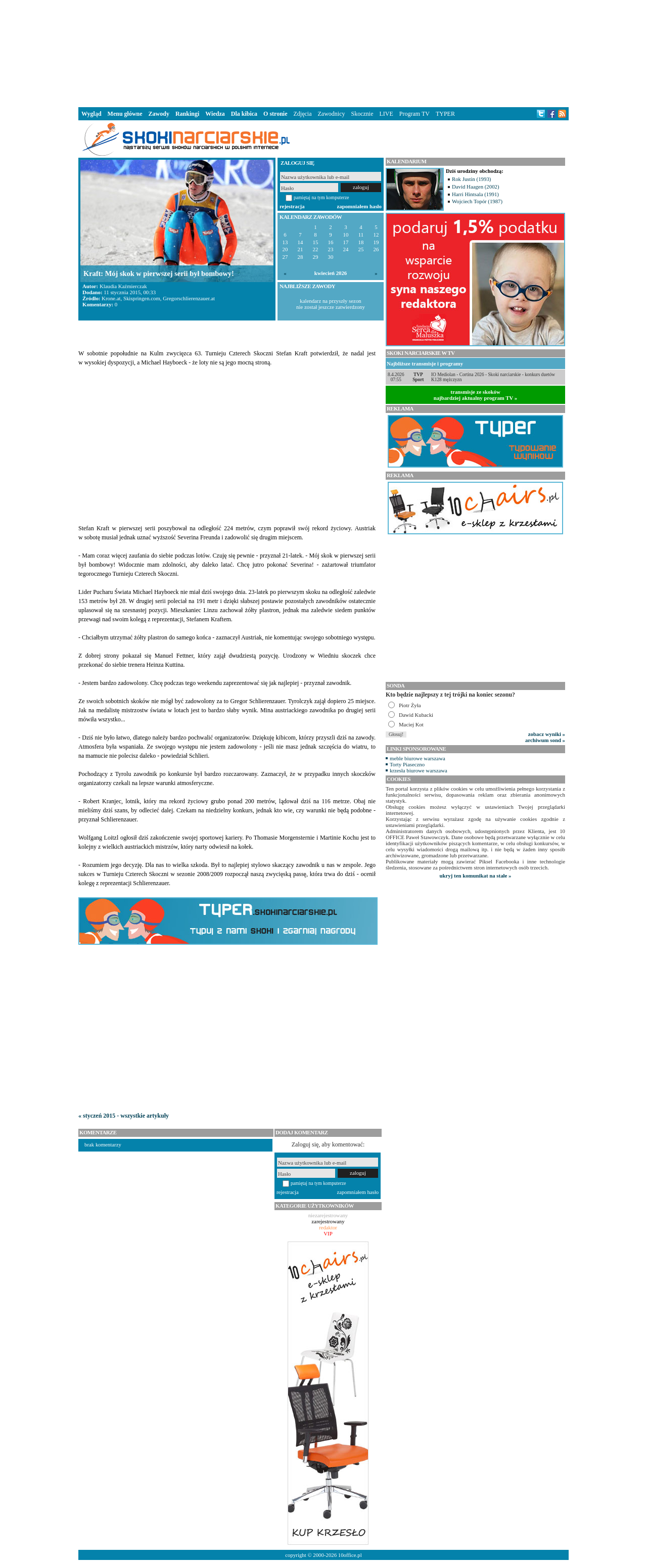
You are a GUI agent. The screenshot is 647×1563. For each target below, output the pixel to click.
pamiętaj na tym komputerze (321, 197)
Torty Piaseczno (407, 764)
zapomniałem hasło (359, 206)
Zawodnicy (331, 113)
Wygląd (91, 113)
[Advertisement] (323, 52)
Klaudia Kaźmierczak (123, 286)
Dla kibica (244, 113)
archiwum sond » (545, 740)
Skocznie (362, 113)
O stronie (275, 113)
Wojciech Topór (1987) (477, 201)
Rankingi (187, 113)
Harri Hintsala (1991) (475, 194)
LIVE (386, 113)
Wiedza (214, 113)
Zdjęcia (303, 113)
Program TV (414, 113)
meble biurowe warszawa (417, 758)
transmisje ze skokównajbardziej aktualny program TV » (476, 395)
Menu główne (125, 113)
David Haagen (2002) (475, 186)
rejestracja (292, 206)
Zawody (159, 113)
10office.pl (350, 1555)
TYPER (445, 113)
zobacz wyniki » (546, 734)
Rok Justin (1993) (471, 179)
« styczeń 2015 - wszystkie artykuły (123, 1115)
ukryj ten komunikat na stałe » (476, 875)
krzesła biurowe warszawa (418, 770)
